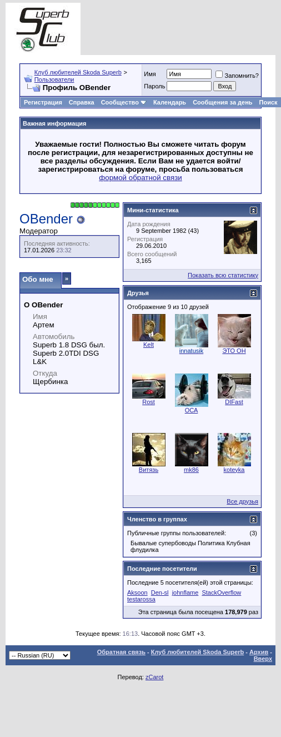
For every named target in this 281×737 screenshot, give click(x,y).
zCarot (154, 677)
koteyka (234, 469)
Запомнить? (237, 75)
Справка (81, 102)
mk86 (191, 469)
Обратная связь (121, 652)
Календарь (169, 102)
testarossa (141, 599)
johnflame (185, 592)
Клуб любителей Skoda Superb (78, 72)
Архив (258, 652)
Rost (148, 402)
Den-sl (160, 592)
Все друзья (242, 501)
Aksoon (137, 592)
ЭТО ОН (233, 350)
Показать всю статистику (223, 275)
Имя (149, 74)
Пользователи (54, 79)
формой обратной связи (140, 177)
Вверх (263, 658)
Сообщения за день (222, 102)
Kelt (148, 344)
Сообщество (124, 102)
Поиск (268, 102)
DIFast (234, 402)
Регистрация (43, 102)
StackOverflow (221, 592)
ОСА (191, 410)
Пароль (154, 86)
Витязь (148, 469)
